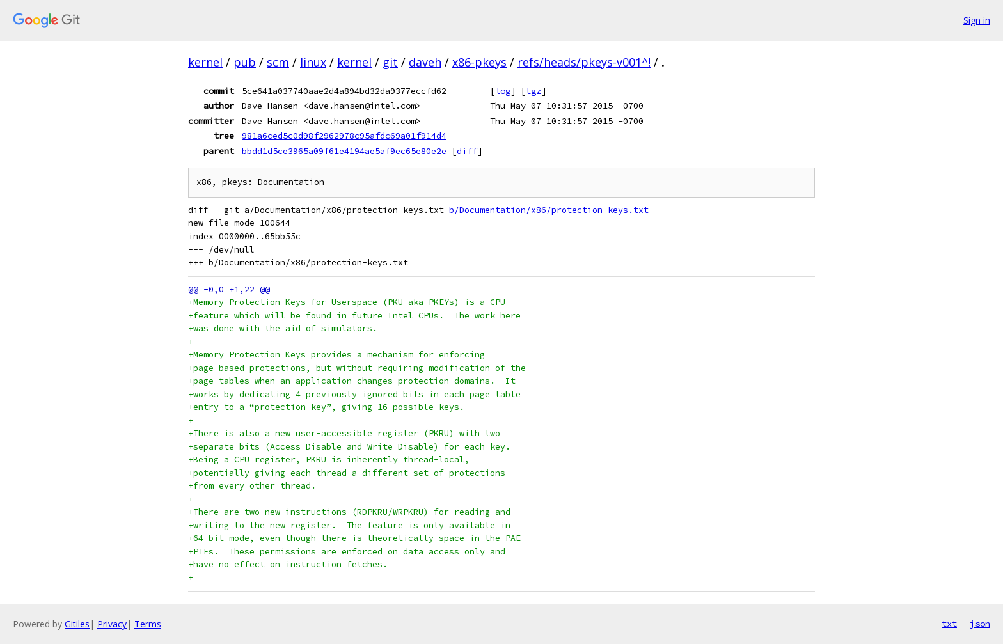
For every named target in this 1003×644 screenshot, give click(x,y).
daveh (425, 62)
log (502, 91)
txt (949, 623)
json (980, 623)
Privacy (112, 624)
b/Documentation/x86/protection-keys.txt (549, 210)
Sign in (976, 20)
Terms (147, 624)
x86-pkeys (479, 62)
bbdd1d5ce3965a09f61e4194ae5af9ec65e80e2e (344, 151)
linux (313, 62)
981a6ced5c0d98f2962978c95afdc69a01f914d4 (344, 135)
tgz (533, 91)
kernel (205, 62)
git (390, 62)
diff (467, 151)
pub (244, 62)
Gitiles (77, 624)
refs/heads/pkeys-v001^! (584, 62)
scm (278, 62)
